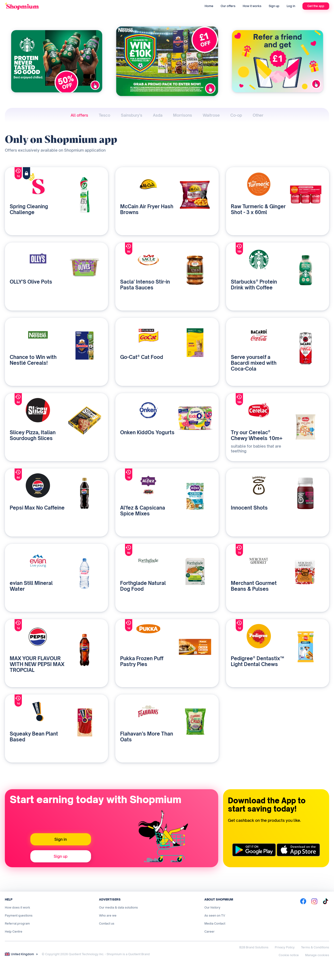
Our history (212, 907)
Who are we (108, 915)
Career (209, 931)
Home (209, 6)
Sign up (274, 6)
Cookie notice (289, 955)
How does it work (17, 907)
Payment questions (19, 915)
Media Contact (214, 923)
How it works (252, 6)
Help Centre (13, 931)
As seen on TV (214, 915)
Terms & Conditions (315, 947)
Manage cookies (317, 955)
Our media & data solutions (118, 907)
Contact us (106, 923)
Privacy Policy (285, 947)
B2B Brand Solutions (253, 947)
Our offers (228, 6)
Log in (291, 6)
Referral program (17, 923)
